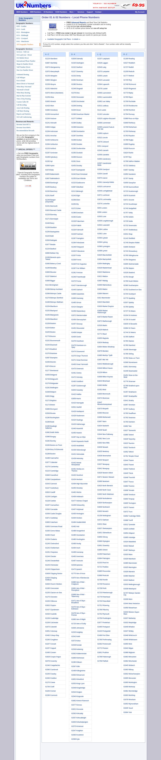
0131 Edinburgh (77, 191)
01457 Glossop (76, 324)
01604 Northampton (104, 503)
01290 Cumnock (51, 695)
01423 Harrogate (77, 403)
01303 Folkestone (77, 251)
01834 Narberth (103, 426)
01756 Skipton (128, 268)
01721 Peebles (102, 567)
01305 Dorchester (77, 101)
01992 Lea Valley (103, 101)
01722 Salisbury (129, 166)
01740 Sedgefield (129, 208)
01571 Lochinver (103, 195)
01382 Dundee (76, 144)
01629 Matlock (102, 330)
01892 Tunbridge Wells (131, 516)
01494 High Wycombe (79, 484)
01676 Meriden (102, 351)
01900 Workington (130, 682)
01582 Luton (102, 234)
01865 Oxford (102, 550)
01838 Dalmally (77, 59)
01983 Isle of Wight (78, 619)
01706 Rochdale (129, 101)
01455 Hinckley (77, 488)
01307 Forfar (76, 255)
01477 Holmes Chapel (79, 501)
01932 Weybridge (129, 623)
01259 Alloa (49, 97)
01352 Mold (101, 390)
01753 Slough (128, 277)
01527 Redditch (129, 63)
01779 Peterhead (103, 597)
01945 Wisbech (129, 665)
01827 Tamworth (129, 430)
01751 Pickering (103, 605)
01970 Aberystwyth (52, 71)
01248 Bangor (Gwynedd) (50, 201)
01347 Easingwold (78, 170)
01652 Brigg (49, 396)
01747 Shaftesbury (130, 230)
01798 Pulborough (104, 657)
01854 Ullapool (128, 533)
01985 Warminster (130, 563)
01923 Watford (128, 580)
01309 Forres (76, 260)
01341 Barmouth (51, 206)
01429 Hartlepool (77, 411)
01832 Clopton (50, 605)
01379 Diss (75, 93)
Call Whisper (20, 78)
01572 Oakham (103, 520)
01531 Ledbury (102, 106)
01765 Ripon (128, 97)
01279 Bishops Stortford (54, 298)
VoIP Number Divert (23, 67)
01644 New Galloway (105, 434)
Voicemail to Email (22, 90)
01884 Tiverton (128, 486)
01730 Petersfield (103, 601)
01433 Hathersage (78, 424)
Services (81, 12)
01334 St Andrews (130, 315)
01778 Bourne (50, 336)
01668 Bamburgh (51, 183)
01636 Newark (102, 447)
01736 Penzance (103, 584)
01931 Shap (127, 234)
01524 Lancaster (103, 80)
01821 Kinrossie (77, 709)
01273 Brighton (50, 400)
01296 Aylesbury (51, 157)
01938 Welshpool (129, 589)
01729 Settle (128, 221)
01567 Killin (75, 666)
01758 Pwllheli (102, 661)
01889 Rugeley (129, 144)
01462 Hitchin (76, 492)
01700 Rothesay (129, 131)
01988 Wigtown (129, 652)
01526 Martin (102, 325)
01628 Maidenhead (104, 268)
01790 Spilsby (128, 307)
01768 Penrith (102, 580)
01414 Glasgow (77, 307)
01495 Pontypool (103, 627)
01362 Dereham (77, 80)
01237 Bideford (50, 276)
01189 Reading (129, 59)
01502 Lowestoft (103, 225)
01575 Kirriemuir (77, 726)
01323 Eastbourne (78, 183)
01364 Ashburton (51, 144)
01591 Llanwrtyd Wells (105, 182)
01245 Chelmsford (52, 544)
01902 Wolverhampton (131, 674)
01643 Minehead (103, 381)
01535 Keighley (77, 632)
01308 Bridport (50, 392)
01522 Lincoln (102, 138)
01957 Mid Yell (102, 360)
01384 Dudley (76, 123)
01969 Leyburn (102, 133)
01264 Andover (50, 119)
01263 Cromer (50, 691)
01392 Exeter (76, 217)
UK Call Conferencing (23, 117)
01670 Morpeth (103, 409)
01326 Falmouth (77, 230)
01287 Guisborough (78, 386)
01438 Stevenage (129, 350)
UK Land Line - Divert (24, 55)
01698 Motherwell (104, 417)
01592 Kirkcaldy (77, 713)
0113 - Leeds (20, 29)
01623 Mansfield (103, 302)
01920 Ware (127, 554)
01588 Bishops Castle (53, 294)
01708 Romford (129, 110)
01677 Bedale (50, 245)
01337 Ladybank (103, 59)
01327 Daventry (77, 71)
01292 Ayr (49, 161)
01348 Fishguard (77, 247)
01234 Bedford (50, 249)
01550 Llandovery (104, 159)
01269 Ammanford (52, 114)
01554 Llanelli (102, 174)
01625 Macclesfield (104, 255)
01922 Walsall (128, 546)
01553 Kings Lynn (78, 684)
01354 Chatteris (51, 539)
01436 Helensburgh (78, 450)
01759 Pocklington (104, 618)
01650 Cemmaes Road (53, 526)
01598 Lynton (102, 251)
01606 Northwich (103, 507)
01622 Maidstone (103, 272)
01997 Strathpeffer (130, 396)
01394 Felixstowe (77, 243)
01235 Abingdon (51, 76)
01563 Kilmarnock (78, 675)
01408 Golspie (76, 332)
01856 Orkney (102, 537)
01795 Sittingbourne (130, 255)
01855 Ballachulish (52, 174)
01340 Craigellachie (52, 665)
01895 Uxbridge (129, 537)
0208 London (102, 212)
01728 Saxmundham (131, 187)
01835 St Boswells (130, 324)
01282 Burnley (50, 441)
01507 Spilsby (128, 302)
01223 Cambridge (51, 471)
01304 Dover (76, 110)
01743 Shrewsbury (130, 251)
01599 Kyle (75, 739)
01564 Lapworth (103, 84)
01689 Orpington (103, 541)
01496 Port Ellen (103, 635)
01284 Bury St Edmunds (54, 449)
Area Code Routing (22, 108)
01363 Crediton (51, 678)
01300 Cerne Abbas (52, 531)
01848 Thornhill (129, 477)
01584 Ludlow (102, 229)
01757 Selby (128, 213)
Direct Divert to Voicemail (25, 84)
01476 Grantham (77, 341)
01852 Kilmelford (77, 679)
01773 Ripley (128, 93)
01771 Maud (102, 334)
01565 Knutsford (77, 735)
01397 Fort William (78, 268)
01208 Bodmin (50, 323)
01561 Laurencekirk (104, 97)
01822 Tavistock (129, 448)
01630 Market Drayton (105, 306)
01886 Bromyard (51, 409)
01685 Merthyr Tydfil (104, 355)
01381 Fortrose (76, 273)
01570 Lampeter (103, 71)
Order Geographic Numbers (26, 19)
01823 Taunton (128, 443)
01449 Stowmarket (130, 371)
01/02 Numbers (61, 12)
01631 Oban (102, 524)
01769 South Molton (130, 281)
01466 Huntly (76, 544)
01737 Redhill (128, 67)
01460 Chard (50, 535)
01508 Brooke (50, 413)
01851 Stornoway (129, 367)
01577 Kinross (76, 705)
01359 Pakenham (103, 554)
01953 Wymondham (130, 704)
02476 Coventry (51, 661)
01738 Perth (101, 588)
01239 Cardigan (51, 497)
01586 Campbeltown (52, 479)
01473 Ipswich (76, 569)
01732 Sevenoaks (130, 225)
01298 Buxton (50, 454)
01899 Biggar (50, 281)
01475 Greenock (77, 369)
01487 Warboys (129, 550)
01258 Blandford (51, 319)
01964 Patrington (103, 558)
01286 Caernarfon (52, 458)
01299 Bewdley (51, 268)
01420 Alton (49, 106)
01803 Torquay (128, 499)
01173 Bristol (50, 405)
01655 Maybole (103, 338)
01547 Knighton (77, 731)
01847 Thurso (128, 482)
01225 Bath (49, 236)
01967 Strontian (129, 405)
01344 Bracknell (51, 345)
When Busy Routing (23, 93)
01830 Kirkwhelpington (79, 722)
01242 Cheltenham (52, 548)
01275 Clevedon (51, 597)
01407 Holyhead (77, 509)
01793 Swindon (129, 422)
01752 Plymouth (103, 614)
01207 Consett (50, 644)
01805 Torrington (129, 503)
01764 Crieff (49, 687)
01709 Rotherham (130, 127)
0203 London (102, 208)
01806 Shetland (129, 247)
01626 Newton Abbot (105, 473)
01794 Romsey (129, 114)
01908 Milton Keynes (105, 377)
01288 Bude (49, 422)
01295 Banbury (50, 187)
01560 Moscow (103, 413)
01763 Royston (129, 136)
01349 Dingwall (77, 89)
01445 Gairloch (76, 290)
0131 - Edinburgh (22, 35)
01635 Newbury (103, 451)
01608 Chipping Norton (53, 574)
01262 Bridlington (51, 388)
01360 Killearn (76, 662)
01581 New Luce (103, 439)
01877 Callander (51, 462)
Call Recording (21, 105)
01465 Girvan (76, 302)
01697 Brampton (51, 358)
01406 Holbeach (77, 497)
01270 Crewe (50, 682)
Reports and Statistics (23, 114)
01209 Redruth (128, 71)
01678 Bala (49, 170)
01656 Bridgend (51, 375)
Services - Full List (22, 52)
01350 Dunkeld (76, 153)
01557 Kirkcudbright (78, 718)
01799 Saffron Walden (131, 161)
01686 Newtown (103, 481)
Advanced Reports (78, 22)
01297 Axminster (51, 153)
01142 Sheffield (129, 238)
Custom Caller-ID (22, 102)
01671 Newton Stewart (105, 477)
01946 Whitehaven (130, 640)
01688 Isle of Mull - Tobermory (78, 595)
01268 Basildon (51, 227)
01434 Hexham (76, 479)
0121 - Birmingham (23, 32)
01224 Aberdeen (51, 59)
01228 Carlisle (50, 501)
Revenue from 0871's (23, 124)
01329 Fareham (77, 234)
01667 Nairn (101, 421)
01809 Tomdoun (129, 495)
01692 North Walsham (105, 494)
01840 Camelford (51, 475)
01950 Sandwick (129, 174)
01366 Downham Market (80, 114)
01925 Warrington (130, 567)
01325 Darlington (77, 63)
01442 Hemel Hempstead (76, 464)
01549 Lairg (101, 67)
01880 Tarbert (128, 435)
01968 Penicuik (103, 575)
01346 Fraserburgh (78, 277)
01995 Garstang (77, 298)
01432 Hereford (77, 475)
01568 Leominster (104, 123)
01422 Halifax (76, 394)
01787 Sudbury (129, 409)
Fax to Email (20, 81)
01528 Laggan (102, 63)
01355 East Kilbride (78, 178)
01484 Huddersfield (78, 522)
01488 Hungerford (78, 531)
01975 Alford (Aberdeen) (54, 93)
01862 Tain (127, 426)
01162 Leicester (103, 114)
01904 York (127, 712)
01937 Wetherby (129, 618)
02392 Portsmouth (104, 644)
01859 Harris (76, 399)
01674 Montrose (103, 398)
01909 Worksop (129, 687)
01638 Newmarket (104, 456)
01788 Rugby (128, 140)
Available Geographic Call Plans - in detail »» (63, 39)
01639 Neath (102, 430)
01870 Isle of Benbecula (80, 578)
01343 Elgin (75, 196)
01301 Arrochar (51, 136)
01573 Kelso (76, 641)
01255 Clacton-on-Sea (53, 593)
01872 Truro (127, 512)
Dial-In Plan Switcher (23, 96)
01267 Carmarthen (52, 505)
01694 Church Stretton (53, 584)
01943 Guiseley (77, 390)
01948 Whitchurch (130, 635)
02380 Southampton (130, 285)
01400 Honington (77, 514)
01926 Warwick (129, 572)
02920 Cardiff (50, 492)
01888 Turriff (128, 520)
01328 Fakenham (77, 221)
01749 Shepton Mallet (131, 243)
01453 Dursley (76, 166)
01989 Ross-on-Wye (130, 119)
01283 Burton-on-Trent (53, 445)
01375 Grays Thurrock (79, 356)
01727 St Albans (129, 311)
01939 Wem (127, 599)
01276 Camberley (51, 467)
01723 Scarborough (130, 191)
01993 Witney (128, 670)
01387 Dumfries (77, 136)
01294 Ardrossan (51, 131)
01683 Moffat (102, 385)
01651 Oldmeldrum (104, 533)
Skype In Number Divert (24, 64)
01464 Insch (75, 548)
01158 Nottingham (104, 516)
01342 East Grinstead (79, 174)
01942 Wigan (128, 648)
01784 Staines (128, 341)
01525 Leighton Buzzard (106, 119)
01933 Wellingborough (131, 584)
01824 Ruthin (128, 153)
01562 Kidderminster (79, 654)
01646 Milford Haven (105, 368)
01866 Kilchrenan (77, 658)
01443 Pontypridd (103, 631)
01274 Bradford (51, 349)
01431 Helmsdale (77, 454)
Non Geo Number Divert (24, 70)
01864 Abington (51, 80)
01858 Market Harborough (102, 312)
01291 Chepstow (51, 552)
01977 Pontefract (103, 623)
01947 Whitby (128, 631)
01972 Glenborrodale (79, 315)
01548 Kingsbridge (78, 688)
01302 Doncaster (77, 97)
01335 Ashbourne (51, 140)
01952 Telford (128, 452)
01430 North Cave (104, 490)
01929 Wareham (129, 559)
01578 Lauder (102, 89)
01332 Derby (76, 76)
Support (90, 12)
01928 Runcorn (129, 148)
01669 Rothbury (129, 123)
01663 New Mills (103, 443)
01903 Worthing (129, 695)
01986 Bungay (50, 437)
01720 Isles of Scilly (78, 624)
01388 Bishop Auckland (53, 289)
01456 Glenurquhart (78, 320)
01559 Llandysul (103, 169)
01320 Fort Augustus (79, 264)
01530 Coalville (51, 614)
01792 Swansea (129, 418)
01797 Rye (127, 157)
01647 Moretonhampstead (104, 403)
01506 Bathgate (51, 240)
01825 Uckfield (128, 529)
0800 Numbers (35, 12)
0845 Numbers (22, 12)
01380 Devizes (76, 84)
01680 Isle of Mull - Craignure (78, 583)
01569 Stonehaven (130, 362)
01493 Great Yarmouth (79, 364)
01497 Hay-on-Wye (78, 437)
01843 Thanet (128, 465)
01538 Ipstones (77, 565)
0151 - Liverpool (22, 38)
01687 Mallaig (102, 281)
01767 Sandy (128, 178)
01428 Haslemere (77, 416)
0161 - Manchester (22, 41)
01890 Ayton (49, 166)
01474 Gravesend (77, 351)
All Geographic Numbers (24, 44)
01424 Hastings (77, 420)
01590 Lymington (103, 246)
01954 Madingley (103, 264)
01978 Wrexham (129, 700)
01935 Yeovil (128, 708)
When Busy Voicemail (23, 87)
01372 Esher (76, 208)
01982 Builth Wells (52, 432)
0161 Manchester (103, 298)
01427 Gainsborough (79, 285)
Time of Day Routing (23, 99)
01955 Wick (127, 644)
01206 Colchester (51, 623)
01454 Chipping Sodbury (51, 579)
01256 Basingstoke (52, 232)
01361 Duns (75, 161)
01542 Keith (75, 636)
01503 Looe (101, 216)
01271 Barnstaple (51, 219)
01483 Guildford (77, 381)
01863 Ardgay (50, 127)
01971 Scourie (128, 200)
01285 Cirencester (52, 588)
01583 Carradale (51, 509)
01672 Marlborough (104, 321)
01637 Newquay (103, 464)
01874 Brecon (50, 366)
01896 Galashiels (77, 294)
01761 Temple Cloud (131, 456)
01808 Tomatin (128, 490)
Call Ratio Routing (22, 111)
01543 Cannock (51, 484)
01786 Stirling (128, 354)
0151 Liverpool (102, 146)
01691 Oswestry (103, 546)
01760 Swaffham (129, 413)
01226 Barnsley (51, 215)
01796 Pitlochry (103, 610)
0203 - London (21, 26)
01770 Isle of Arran (78, 574)
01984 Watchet (128, 576)
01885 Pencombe (103, 571)
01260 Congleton (51, 640)
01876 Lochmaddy (104, 199)
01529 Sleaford (129, 273)
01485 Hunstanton (78, 535)
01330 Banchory (51, 191)
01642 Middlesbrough (105, 364)
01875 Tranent (128, 507)
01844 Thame (128, 460)
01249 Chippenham (52, 569)
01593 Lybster (102, 238)
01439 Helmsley (77, 458)
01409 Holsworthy (78, 505)
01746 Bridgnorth (51, 379)
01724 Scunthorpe (130, 204)
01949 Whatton (129, 627)
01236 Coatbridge (51, 618)
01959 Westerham (130, 608)
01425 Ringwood (129, 89)
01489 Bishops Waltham (54, 302)
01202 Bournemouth (52, 341)
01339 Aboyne (50, 84)
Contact (98, 12)
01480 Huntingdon (78, 539)
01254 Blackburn (51, 306)
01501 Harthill (76, 407)
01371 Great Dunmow (79, 360)
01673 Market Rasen (105, 317)
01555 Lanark (102, 76)
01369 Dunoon (76, 157)
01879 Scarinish (129, 196)
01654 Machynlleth (104, 259)
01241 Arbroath (51, 123)
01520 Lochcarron (104, 187)
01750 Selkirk (128, 217)
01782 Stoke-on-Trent (131, 358)
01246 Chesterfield (52, 561)
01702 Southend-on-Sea (132, 290)
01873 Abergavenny (52, 67)
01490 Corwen (50, 652)
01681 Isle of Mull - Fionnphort (78, 589)
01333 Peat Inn (103, 563)
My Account (140, 12)
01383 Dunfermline (78, 148)
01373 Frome (76, 281)
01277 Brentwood (51, 371)
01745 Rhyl (127, 80)
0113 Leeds (101, 110)
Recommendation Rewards (25, 131)
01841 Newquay (103, 468)
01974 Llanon (102, 178)
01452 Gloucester (77, 328)
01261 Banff (49, 196)
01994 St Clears (129, 328)
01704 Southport (129, 294)
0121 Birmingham (51, 285)
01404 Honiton (76, 518)
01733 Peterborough (104, 593)
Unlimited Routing (22, 74)
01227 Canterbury (51, 488)
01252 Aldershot (51, 89)
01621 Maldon (102, 276)
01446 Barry (49, 223)
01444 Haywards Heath (80, 441)
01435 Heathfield (77, 446)
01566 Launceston (104, 93)
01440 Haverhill (77, 428)
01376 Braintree (51, 353)
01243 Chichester (51, 565)
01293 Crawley (50, 674)
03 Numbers (48, 12)
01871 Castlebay (51, 518)
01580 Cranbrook (51, 670)
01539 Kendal (76, 645)
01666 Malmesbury (104, 285)
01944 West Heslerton (131, 603)
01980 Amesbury (51, 110)
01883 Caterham (51, 522)
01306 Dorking (76, 106)
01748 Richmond (129, 84)
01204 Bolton (50, 328)
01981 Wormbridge (130, 691)
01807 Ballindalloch (52, 178)
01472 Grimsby (76, 377)
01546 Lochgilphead (104, 191)
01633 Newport (103, 460)
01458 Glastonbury (78, 311)
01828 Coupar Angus (53, 657)
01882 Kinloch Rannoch (80, 701)
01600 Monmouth (103, 394)
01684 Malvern (102, 294)
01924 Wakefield (129, 542)
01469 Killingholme (78, 671)
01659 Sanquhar (129, 183)
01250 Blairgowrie (51, 315)
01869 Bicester (50, 272)
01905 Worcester (129, 678)
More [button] (71, 12)
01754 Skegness (129, 260)
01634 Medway (103, 342)
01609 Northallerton (104, 498)
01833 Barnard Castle (53, 210)
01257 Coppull (50, 648)
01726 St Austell (129, 320)
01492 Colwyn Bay (52, 635)
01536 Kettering (77, 649)
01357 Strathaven (130, 392)
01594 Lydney (102, 242)
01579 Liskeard (103, 142)
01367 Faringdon (77, 238)
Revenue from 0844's (23, 127)
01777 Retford (128, 76)
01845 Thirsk (128, 473)
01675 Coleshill (51, 627)
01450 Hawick (76, 433)
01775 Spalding (129, 298)
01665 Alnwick (50, 101)
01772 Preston (102, 648)
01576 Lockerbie (103, 204)
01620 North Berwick (105, 486)
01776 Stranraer (129, 381)
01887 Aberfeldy (51, 63)
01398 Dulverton (77, 127)
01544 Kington (76, 692)
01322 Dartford (76, 67)
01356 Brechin (50, 362)
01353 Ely (75, 204)
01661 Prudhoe (103, 652)
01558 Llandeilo (103, 155)
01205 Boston (50, 332)
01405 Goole (76, 337)
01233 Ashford (50, 148)
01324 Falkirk (76, 225)
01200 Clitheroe (51, 601)
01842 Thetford (129, 469)
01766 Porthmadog (104, 640)
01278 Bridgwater (51, 383)
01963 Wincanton (129, 657)
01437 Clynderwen (52, 610)
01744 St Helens (129, 332)
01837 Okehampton (104, 528)
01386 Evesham (77, 213)
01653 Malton (102, 289)
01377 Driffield (76, 119)
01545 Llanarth (102, 150)
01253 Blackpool (51, 311)
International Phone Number (25, 61)
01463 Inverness (77, 556)
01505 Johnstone (77, 628)
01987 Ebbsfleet (77, 187)
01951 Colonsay (51, 631)
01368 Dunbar (76, 140)
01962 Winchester (130, 661)
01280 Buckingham (52, 418)
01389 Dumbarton (78, 131)
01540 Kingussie (77, 696)
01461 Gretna (76, 373)
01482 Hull (75, 526)
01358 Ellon (75, 200)
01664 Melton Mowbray (106, 347)
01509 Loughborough (105, 221)
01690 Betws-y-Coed (53, 264)
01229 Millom (102, 372)
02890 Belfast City (52, 253)
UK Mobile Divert (22, 58)
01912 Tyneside (129, 525)
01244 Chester (50, 556)
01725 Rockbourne (130, 106)
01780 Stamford (129, 345)
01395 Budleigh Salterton (51, 427)
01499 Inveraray (77, 552)
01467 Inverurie (77, 561)
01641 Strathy (128, 400)
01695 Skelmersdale (130, 264)
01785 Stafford (128, 337)
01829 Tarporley (129, 439)
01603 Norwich (102, 511)
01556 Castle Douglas (53, 514)
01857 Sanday (128, 170)
